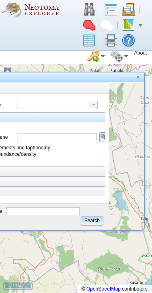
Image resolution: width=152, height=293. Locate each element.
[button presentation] (93, 105)
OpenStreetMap (103, 289)
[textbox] (53, 105)
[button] (89, 10)
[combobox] (57, 105)
